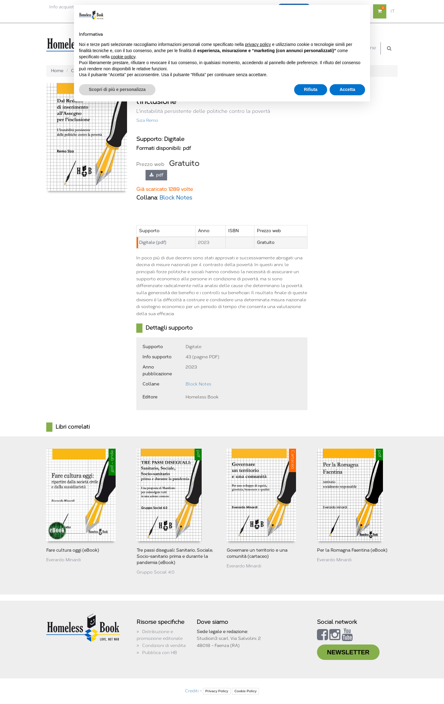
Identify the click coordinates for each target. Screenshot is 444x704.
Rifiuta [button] (311, 89)
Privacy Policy (216, 691)
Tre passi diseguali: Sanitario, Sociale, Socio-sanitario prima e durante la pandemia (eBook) (175, 556)
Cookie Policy (245, 691)
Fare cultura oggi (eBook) (72, 550)
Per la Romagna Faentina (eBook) (352, 550)
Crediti (192, 691)
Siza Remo (147, 120)
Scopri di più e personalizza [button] (117, 89)
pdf (156, 175)
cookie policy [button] (123, 56)
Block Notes (175, 197)
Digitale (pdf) (152, 242)
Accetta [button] (347, 89)
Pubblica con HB (159, 652)
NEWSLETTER (348, 652)
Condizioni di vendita (164, 645)
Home (57, 70)
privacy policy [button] (258, 44)
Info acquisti (62, 7)
